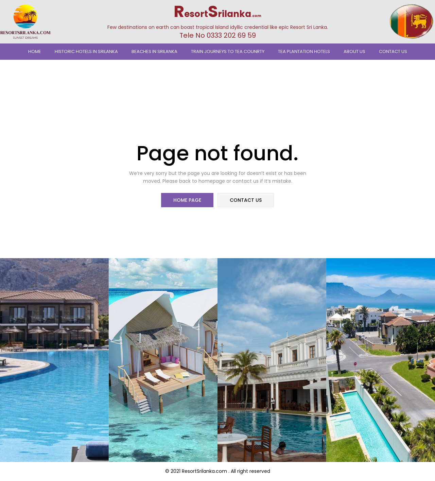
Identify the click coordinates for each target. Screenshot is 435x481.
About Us (354, 51)
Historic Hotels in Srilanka (86, 51)
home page (188, 200)
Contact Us (393, 51)
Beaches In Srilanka (154, 51)
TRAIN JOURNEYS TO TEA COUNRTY (227, 51)
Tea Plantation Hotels (304, 51)
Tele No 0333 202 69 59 (217, 35)
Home (34, 51)
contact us (245, 200)
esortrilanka (217, 14)
